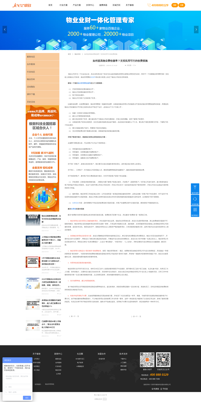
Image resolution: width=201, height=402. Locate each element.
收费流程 (75, 203)
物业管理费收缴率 (84, 83)
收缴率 (93, 77)
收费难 (73, 209)
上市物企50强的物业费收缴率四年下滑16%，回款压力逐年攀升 (51, 240)
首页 (69, 54)
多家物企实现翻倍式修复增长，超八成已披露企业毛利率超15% (51, 303)
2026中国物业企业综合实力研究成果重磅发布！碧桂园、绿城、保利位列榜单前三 (51, 282)
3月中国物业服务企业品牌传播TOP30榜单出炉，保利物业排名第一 (51, 261)
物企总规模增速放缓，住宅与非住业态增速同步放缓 (51, 219)
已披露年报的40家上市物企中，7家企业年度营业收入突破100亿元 (51, 324)
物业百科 (78, 54)
